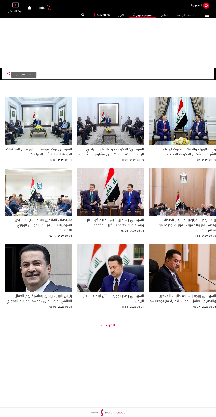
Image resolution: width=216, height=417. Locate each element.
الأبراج (121, 15)
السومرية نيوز (143, 15)
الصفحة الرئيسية (185, 15)
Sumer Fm (103, 15)
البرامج (164, 15)
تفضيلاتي (23, 74)
